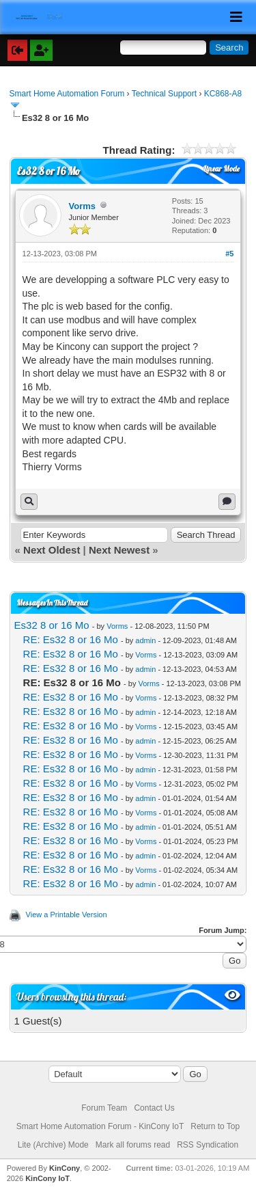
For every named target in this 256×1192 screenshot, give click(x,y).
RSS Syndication (207, 1145)
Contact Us (154, 1108)
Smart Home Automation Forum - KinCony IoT (100, 1126)
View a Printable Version (66, 914)
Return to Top (215, 1126)
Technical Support (164, 93)
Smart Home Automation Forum (67, 93)
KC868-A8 (223, 93)
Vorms (82, 206)
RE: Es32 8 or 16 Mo (70, 639)
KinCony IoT (47, 1178)
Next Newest (119, 550)
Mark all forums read (133, 1145)
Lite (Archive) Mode (53, 1145)
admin (145, 640)
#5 (229, 253)
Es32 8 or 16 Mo (51, 625)
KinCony (64, 1168)
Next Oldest (51, 550)
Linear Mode (221, 169)
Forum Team (104, 1108)
